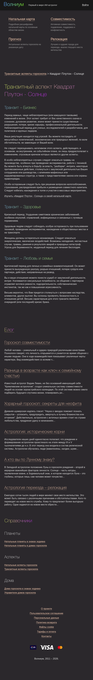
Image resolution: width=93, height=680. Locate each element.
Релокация (59, 39)
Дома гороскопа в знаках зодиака (22, 588)
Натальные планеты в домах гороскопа (25, 545)
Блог (9, 330)
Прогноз (15, 39)
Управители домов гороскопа (20, 592)
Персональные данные (46, 618)
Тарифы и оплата (46, 631)
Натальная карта (22, 19)
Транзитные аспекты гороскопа (25, 73)
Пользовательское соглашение (46, 613)
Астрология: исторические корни (34, 432)
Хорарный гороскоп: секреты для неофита (43, 404)
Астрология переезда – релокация (35, 488)
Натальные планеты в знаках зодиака (24, 541)
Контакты (46, 636)
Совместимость (63, 19)
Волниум (14, 4)
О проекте (46, 608)
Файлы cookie (46, 627)
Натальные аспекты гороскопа (20, 565)
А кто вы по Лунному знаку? (29, 460)
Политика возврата (46, 622)
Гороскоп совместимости (27, 343)
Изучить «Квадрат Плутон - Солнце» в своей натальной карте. (38, 196)
